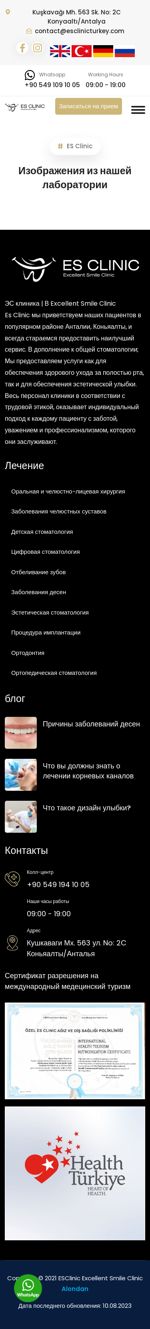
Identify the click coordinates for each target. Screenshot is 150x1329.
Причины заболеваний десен (91, 724)
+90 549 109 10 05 (52, 85)
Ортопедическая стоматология (54, 672)
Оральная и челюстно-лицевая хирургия (68, 491)
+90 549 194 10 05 (58, 884)
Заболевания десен (38, 592)
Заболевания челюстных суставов (58, 511)
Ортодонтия (27, 653)
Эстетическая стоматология (50, 612)
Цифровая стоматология (45, 551)
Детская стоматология (42, 531)
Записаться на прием (88, 106)
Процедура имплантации (45, 632)
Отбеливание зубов (38, 572)
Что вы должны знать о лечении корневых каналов (88, 771)
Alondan (75, 1289)
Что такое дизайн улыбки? (87, 808)
